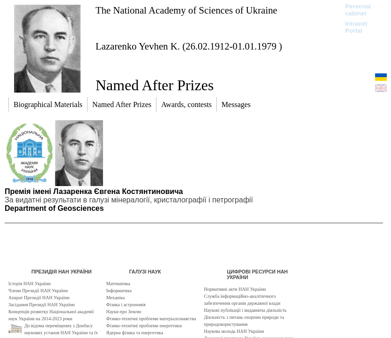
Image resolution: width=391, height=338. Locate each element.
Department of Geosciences (54, 208)
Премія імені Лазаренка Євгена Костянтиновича (94, 191)
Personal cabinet (358, 10)
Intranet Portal (356, 27)
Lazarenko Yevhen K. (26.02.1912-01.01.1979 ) (189, 46)
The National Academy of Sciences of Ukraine (186, 10)
